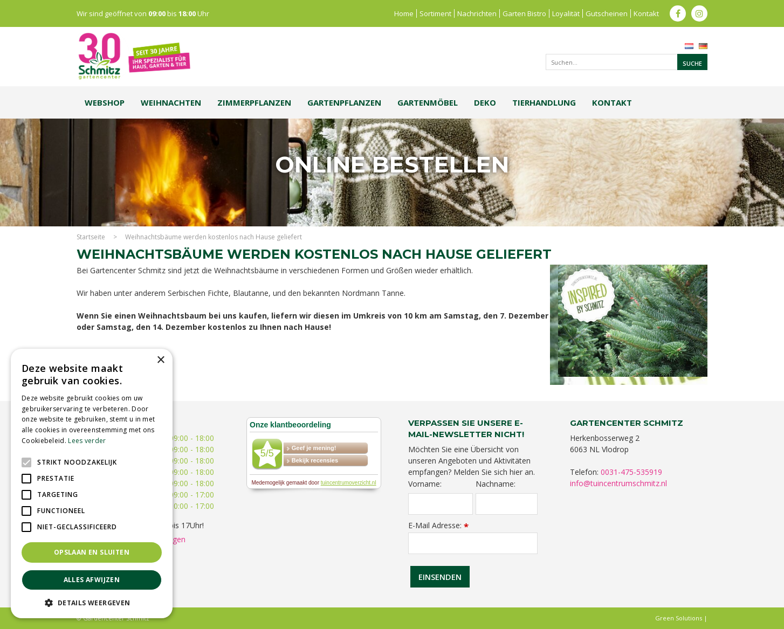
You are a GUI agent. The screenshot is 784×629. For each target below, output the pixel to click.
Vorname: (425, 484)
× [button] (160, 360)
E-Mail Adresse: (438, 525)
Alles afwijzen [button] (92, 579)
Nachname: (495, 484)
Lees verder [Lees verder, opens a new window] (87, 440)
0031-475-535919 (631, 472)
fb (678, 13)
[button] (92, 602)
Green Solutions (678, 618)
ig (699, 13)
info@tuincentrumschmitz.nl (618, 483)
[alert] (92, 483)
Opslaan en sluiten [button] (91, 552)
